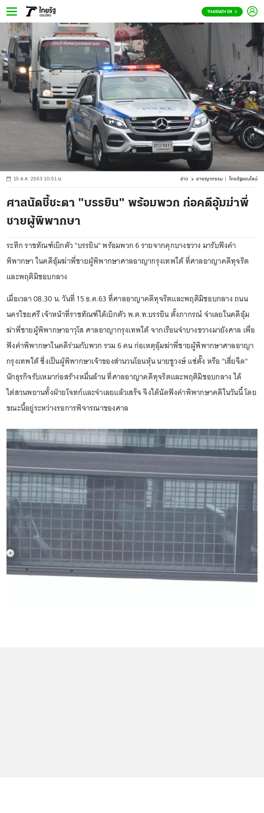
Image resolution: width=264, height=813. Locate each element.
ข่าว (184, 179)
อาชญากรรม (209, 179)
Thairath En (222, 12)
